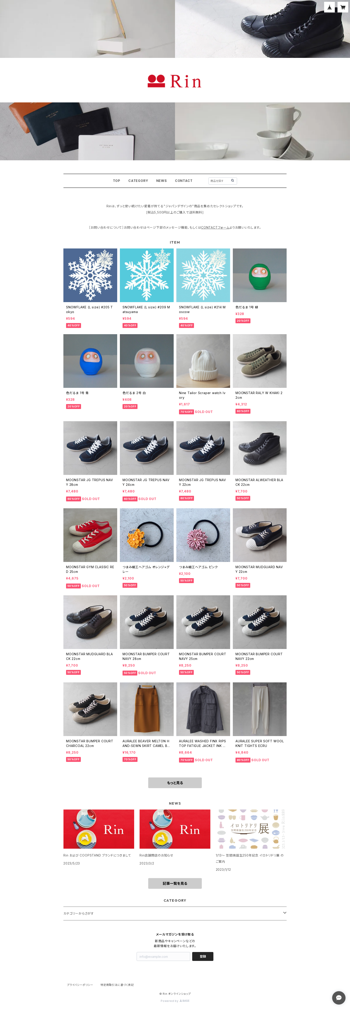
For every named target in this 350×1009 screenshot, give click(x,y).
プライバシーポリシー (80, 985)
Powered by (175, 1001)
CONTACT (184, 181)
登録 (203, 956)
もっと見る (175, 783)
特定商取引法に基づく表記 (117, 985)
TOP (116, 181)
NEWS (161, 181)
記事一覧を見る (175, 883)
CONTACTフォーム (215, 227)
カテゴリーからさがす (78, 913)
